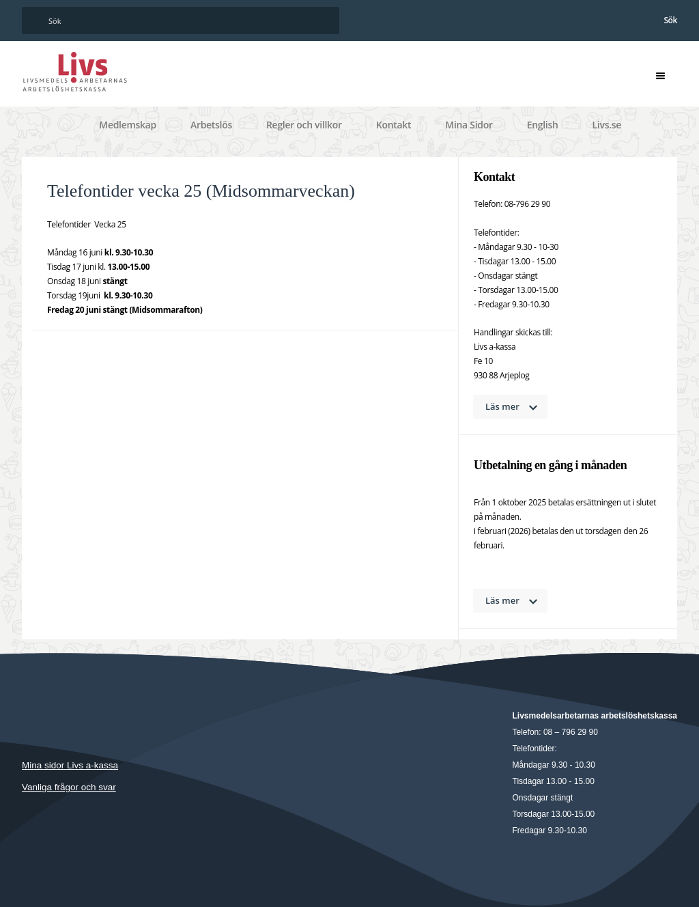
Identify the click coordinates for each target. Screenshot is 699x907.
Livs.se (607, 124)
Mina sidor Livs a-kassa (70, 765)
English (542, 124)
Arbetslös (211, 124)
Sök (670, 20)
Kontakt (394, 124)
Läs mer (502, 406)
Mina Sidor (468, 124)
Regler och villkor (304, 124)
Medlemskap (127, 124)
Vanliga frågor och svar (69, 787)
